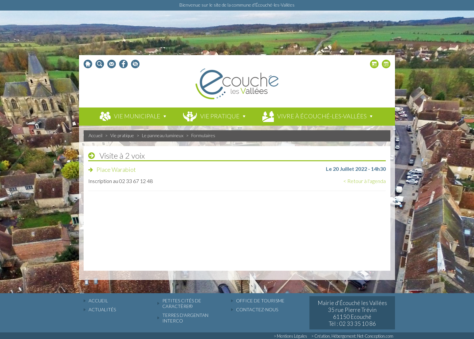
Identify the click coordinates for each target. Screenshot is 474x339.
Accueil (95, 135)
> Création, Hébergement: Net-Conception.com (352, 336)
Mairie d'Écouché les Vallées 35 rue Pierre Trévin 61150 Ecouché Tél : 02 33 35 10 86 (352, 313)
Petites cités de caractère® (181, 303)
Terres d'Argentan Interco (185, 318)
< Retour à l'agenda (364, 181)
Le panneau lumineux (162, 135)
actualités (102, 309)
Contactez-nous (257, 309)
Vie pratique (122, 135)
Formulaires (203, 135)
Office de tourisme (260, 300)
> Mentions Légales (290, 336)
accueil (98, 300)
